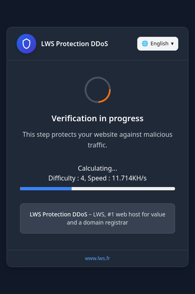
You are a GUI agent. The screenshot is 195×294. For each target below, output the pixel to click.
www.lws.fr (97, 258)
